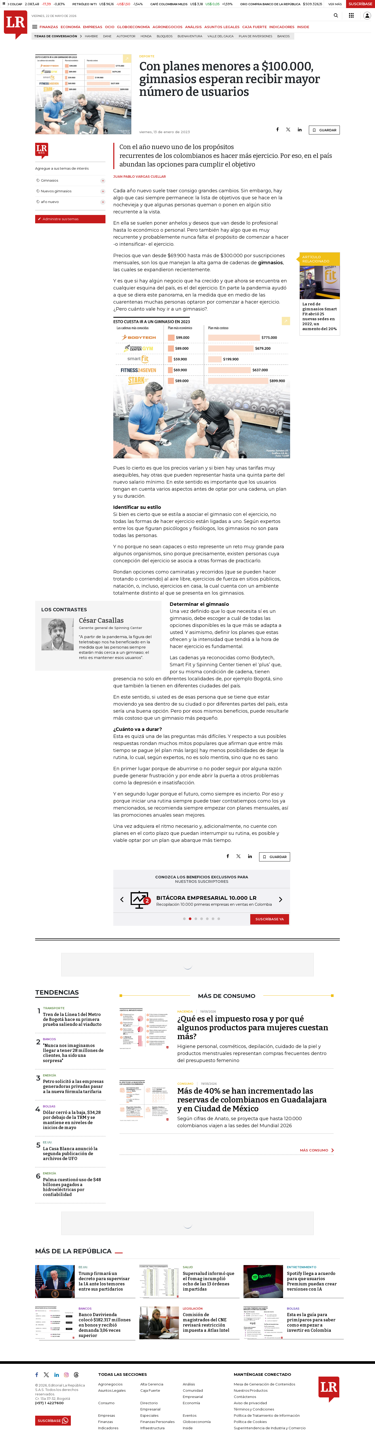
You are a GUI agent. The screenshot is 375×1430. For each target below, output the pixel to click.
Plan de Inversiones (255, 36)
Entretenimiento (301, 1267)
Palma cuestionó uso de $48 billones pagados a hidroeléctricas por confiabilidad (72, 1187)
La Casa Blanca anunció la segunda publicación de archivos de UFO (70, 1153)
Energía (49, 1075)
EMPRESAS (92, 27)
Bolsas (49, 1106)
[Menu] (36, 26)
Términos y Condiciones (254, 1409)
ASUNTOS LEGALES (222, 27)
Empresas (106, 1415)
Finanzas (105, 1422)
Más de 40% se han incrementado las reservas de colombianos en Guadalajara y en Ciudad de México (252, 1099)
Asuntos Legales (112, 1390)
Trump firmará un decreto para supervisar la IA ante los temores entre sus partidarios (104, 1281)
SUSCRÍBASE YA (269, 919)
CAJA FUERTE (254, 27)
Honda (146, 36)
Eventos (189, 1415)
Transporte (54, 1008)
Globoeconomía (197, 1422)
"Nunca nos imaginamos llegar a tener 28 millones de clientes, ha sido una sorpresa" (73, 1053)
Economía (191, 1403)
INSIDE (303, 27)
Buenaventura (190, 36)
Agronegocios (110, 1384)
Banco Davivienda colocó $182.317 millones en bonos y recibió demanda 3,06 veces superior (105, 1325)
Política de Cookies (250, 1422)
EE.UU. (47, 1142)
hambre (91, 36)
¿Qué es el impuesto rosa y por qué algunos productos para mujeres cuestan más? (252, 1027)
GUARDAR (324, 130)
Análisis (189, 1384)
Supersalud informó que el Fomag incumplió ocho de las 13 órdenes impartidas (208, 1281)
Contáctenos (245, 1397)
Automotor (126, 36)
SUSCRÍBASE (360, 4)
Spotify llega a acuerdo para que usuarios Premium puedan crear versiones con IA (312, 1281)
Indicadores (108, 1428)
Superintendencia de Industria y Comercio (270, 1428)
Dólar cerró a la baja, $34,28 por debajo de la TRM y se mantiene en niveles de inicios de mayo (72, 1120)
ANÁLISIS (193, 27)
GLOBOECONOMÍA (133, 27)
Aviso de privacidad (250, 1403)
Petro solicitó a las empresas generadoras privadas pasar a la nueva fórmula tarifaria (73, 1086)
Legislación (193, 1308)
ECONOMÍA (70, 27)
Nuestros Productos (250, 1390)
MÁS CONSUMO (314, 1150)
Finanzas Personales (157, 1422)
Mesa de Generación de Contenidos (264, 1384)
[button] (120, 900)
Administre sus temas (58, 219)
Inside (188, 1428)
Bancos (283, 36)
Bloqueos (164, 36)
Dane (107, 36)
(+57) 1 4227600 (49, 1403)
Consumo (106, 1403)
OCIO (109, 27)
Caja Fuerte (150, 1390)
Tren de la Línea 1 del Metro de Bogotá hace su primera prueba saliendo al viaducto (72, 1019)
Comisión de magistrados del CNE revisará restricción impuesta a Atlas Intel (206, 1322)
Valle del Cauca (221, 36)
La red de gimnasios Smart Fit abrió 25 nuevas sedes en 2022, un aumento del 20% (319, 316)
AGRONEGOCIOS (168, 27)
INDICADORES (282, 27)
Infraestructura (152, 1428)
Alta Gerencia (151, 1384)
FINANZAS (49, 27)
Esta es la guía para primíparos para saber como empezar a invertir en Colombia (311, 1322)
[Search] (335, 15)
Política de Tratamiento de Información (267, 1415)
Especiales (149, 1415)
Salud (188, 1267)
